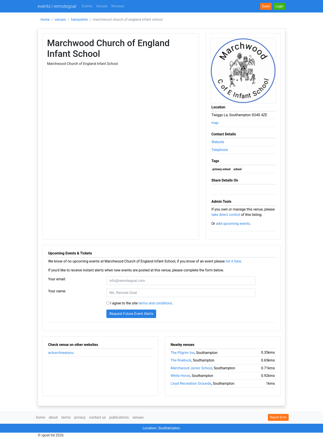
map (215, 123)
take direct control (225, 215)
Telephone (219, 150)
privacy (80, 417)
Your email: (57, 279)
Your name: (57, 291)
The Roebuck (181, 360)
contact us (97, 417)
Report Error (278, 417)
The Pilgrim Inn (183, 353)
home (45, 19)
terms (65, 417)
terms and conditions (155, 303)
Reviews (117, 6)
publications (119, 417)
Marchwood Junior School (191, 368)
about (53, 417)
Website (217, 142)
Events (87, 6)
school (238, 169)
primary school (222, 169)
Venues (102, 6)
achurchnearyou (61, 353)
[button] (279, 6)
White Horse (180, 376)
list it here (233, 261)
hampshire (79, 19)
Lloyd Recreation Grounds (191, 383)
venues (60, 19)
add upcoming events (233, 223)
